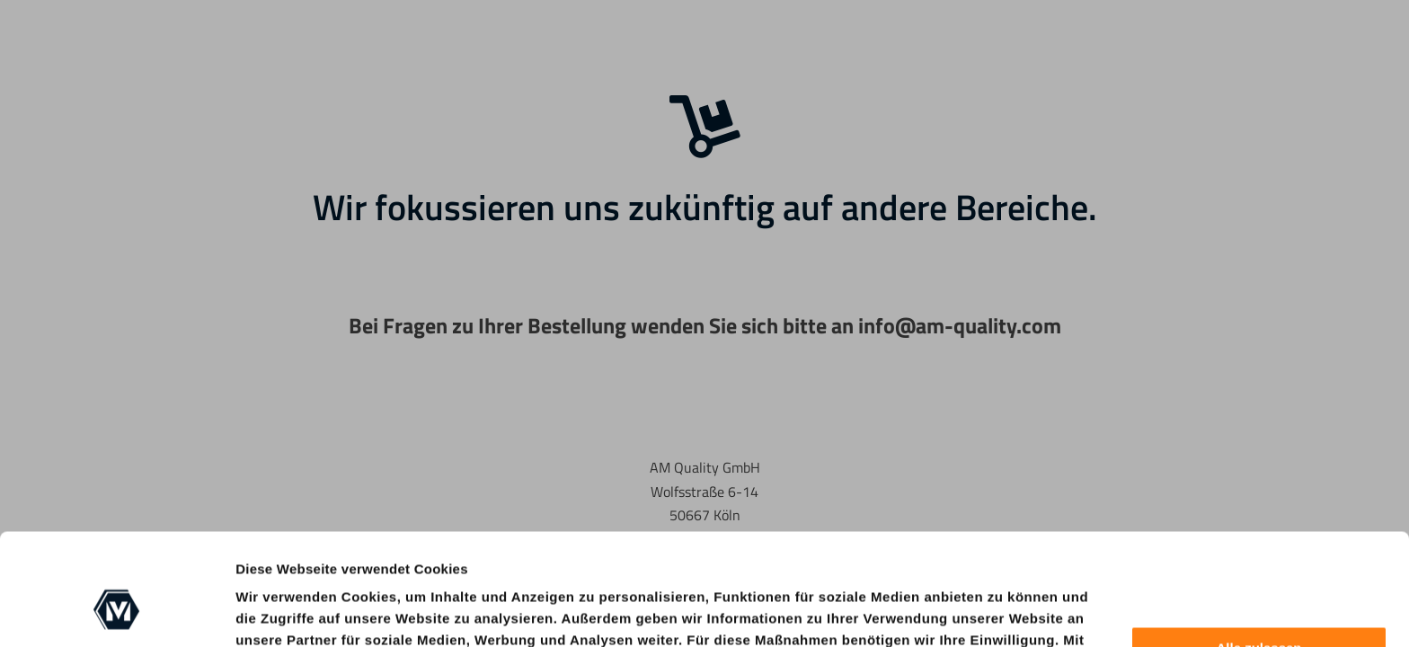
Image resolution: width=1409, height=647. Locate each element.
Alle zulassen (1258, 553)
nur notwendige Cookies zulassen (459, 587)
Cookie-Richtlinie (980, 587)
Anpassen (1260, 603)
